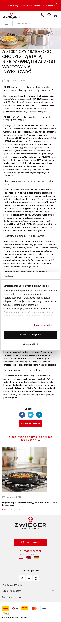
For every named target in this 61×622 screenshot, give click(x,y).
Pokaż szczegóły (43, 325)
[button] (57, 470)
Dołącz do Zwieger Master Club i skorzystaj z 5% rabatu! (29, 5)
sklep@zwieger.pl (31, 551)
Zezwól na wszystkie (30, 334)
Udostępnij (30, 409)
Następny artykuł (30, 423)
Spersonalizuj (30, 344)
